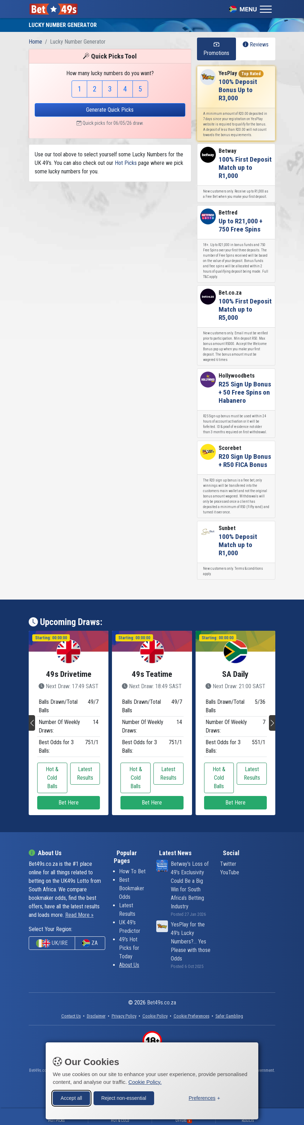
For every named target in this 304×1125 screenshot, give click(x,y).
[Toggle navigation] (250, 9)
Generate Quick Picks (110, 109)
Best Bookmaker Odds (131, 888)
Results (248, 1121)
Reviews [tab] (256, 44)
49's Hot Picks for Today (129, 948)
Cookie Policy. (145, 1082)
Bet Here (68, 802)
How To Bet (132, 871)
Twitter (228, 864)
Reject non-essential (123, 1098)
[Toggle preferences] (204, 1097)
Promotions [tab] (216, 48)
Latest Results (85, 773)
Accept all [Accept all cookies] (71, 1098)
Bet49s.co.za (161, 1002)
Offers (183, 1121)
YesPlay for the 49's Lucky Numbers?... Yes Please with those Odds (190, 941)
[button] (32, 723)
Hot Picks (126, 163)
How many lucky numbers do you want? (110, 73)
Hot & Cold (120, 1121)
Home (35, 41)
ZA (90, 943)
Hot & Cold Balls (52, 778)
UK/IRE (52, 943)
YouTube (229, 872)
